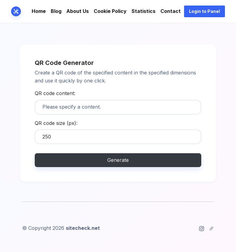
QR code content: (55, 93)
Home (39, 11)
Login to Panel (204, 11)
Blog (56, 11)
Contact (170, 11)
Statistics (143, 11)
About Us (77, 11)
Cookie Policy (110, 11)
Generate (118, 160)
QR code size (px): (56, 123)
